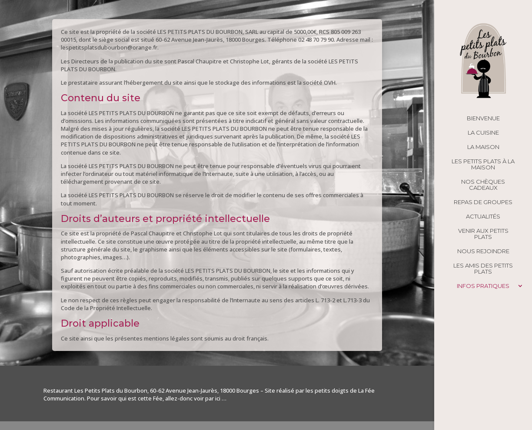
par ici (212, 398)
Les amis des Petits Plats (483, 268)
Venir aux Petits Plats (483, 234)
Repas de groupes (483, 202)
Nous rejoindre (483, 251)
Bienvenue (483, 118)
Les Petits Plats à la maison (483, 164)
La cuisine (483, 132)
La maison (483, 147)
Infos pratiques (483, 286)
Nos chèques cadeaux (483, 185)
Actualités (483, 216)
